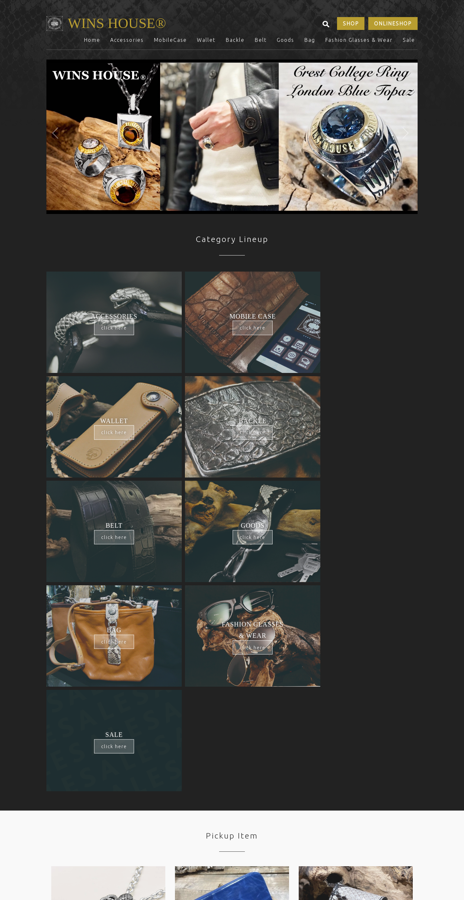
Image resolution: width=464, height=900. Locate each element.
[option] (232, 139)
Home (92, 43)
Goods (285, 43)
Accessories (127, 43)
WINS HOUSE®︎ (123, 25)
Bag (309, 43)
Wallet (206, 43)
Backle (235, 43)
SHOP (349, 25)
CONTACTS (132, 821)
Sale (409, 43)
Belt (261, 43)
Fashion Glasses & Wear (359, 43)
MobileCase (170, 43)
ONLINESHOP (392, 25)
